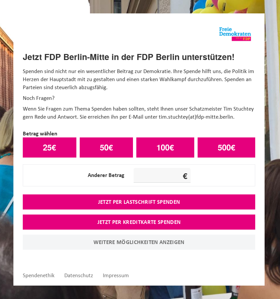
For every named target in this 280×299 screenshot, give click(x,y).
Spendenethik (39, 275)
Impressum (116, 275)
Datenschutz (78, 275)
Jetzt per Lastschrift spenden (139, 202)
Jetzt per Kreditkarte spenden (139, 222)
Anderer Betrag (106, 175)
